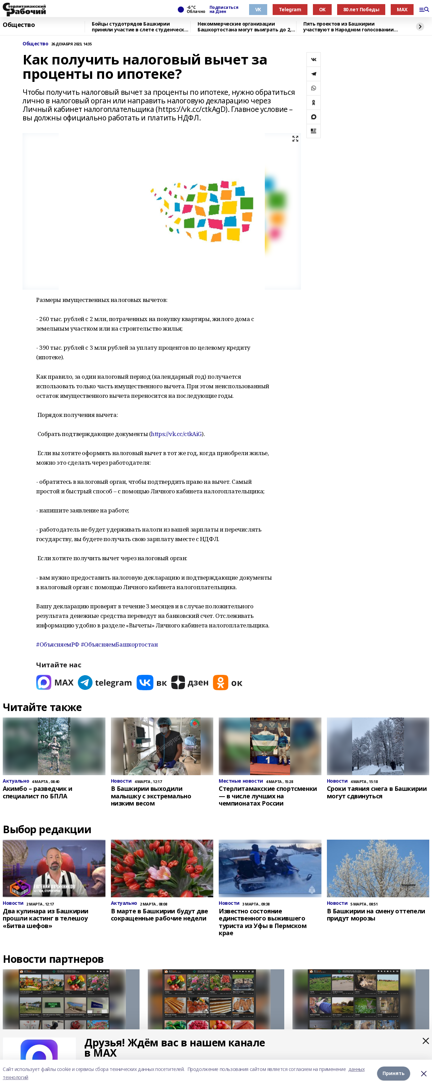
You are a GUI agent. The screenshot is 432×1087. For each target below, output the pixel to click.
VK (258, 9)
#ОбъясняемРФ (58, 644)
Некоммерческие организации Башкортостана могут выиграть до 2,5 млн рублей (245, 26)
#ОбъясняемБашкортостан (119, 644)
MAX (402, 9)
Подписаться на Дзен (224, 9)
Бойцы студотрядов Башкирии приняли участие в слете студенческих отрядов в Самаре (141, 26)
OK (322, 9)
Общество (19, 25)
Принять (394, 1073)
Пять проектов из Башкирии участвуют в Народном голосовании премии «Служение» (348, 26)
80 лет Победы (361, 9)
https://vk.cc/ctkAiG (176, 434)
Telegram (290, 9)
